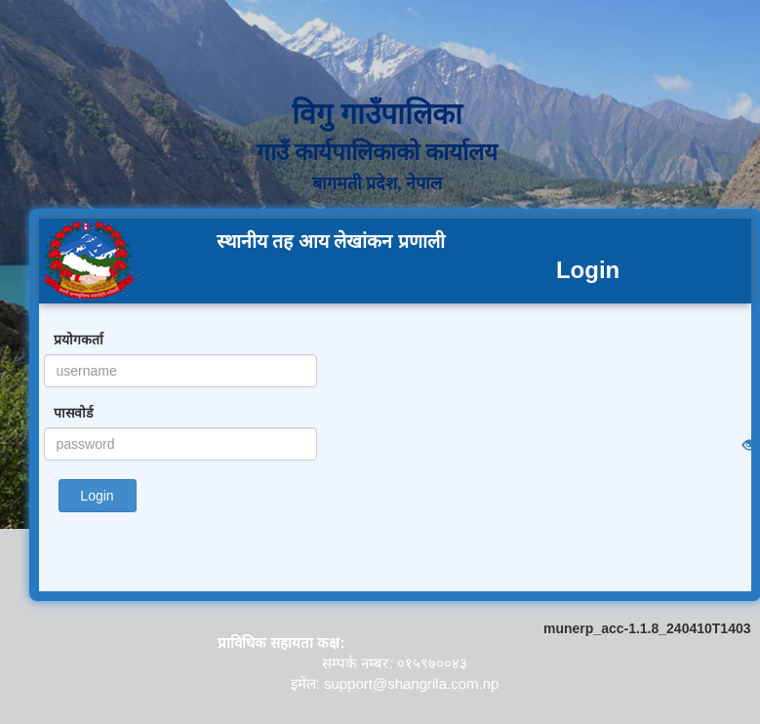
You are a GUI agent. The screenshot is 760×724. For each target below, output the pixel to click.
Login (96, 495)
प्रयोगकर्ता (78, 339)
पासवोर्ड (73, 413)
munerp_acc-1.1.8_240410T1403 (646, 628)
